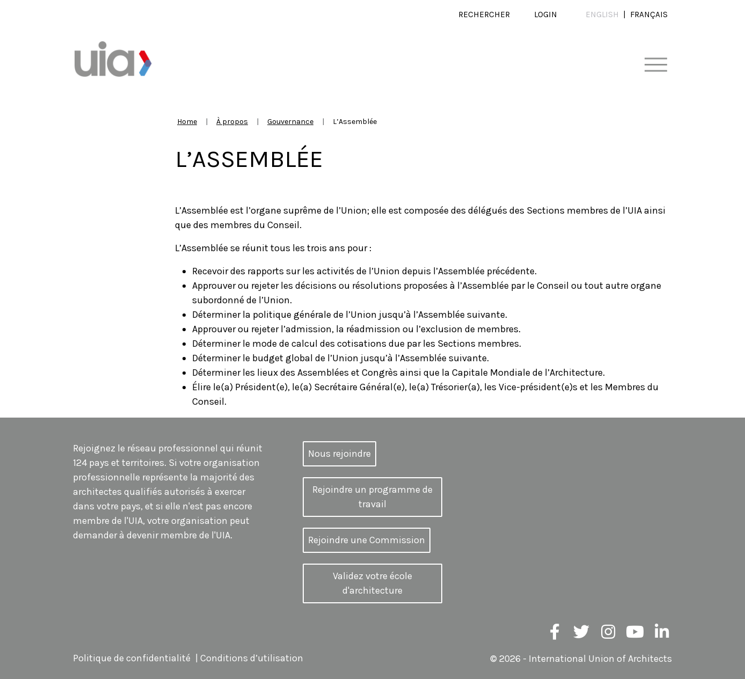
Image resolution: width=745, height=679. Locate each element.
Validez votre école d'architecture (372, 583)
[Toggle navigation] (655, 65)
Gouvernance (290, 121)
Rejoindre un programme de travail (372, 497)
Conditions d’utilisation (251, 659)
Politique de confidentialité (132, 659)
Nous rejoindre (339, 453)
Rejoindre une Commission (366, 540)
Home (187, 121)
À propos (232, 121)
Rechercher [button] (484, 14)
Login (545, 14)
